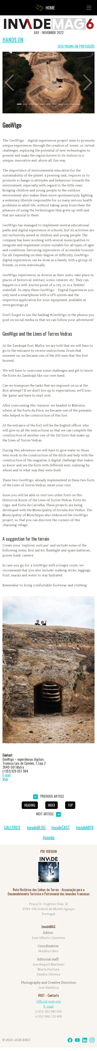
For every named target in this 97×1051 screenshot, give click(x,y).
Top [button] (70, 805)
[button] (9, 82)
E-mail (6, 775)
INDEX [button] (51, 805)
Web (5, 779)
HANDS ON (12, 39)
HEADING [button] (29, 805)
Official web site (48, 1001)
